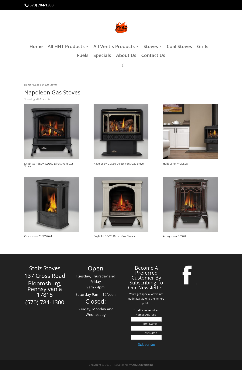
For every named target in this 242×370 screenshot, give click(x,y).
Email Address (147, 314)
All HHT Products (66, 47)
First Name (150, 324)
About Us (126, 56)
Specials (102, 56)
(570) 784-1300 (41, 5)
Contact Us (153, 56)
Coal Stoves (179, 47)
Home (36, 47)
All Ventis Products (114, 47)
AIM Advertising (142, 365)
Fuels (82, 56)
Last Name (150, 333)
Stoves (150, 47)
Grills (202, 47)
